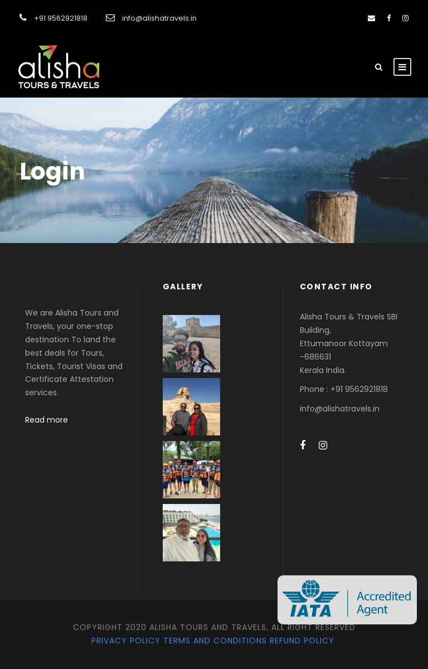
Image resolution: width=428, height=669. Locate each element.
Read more (46, 419)
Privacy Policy (125, 640)
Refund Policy (302, 640)
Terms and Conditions (215, 640)
